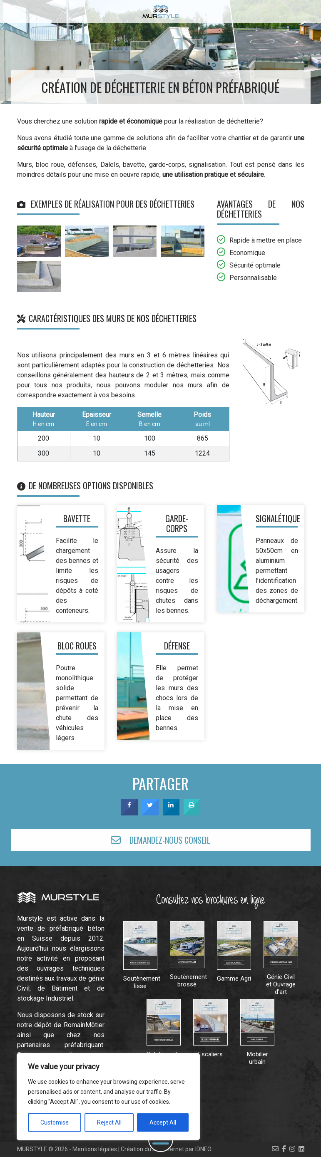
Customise (54, 1122)
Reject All (109, 1122)
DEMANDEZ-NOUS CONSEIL (160, 840)
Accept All (162, 1122)
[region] (108, 1096)
